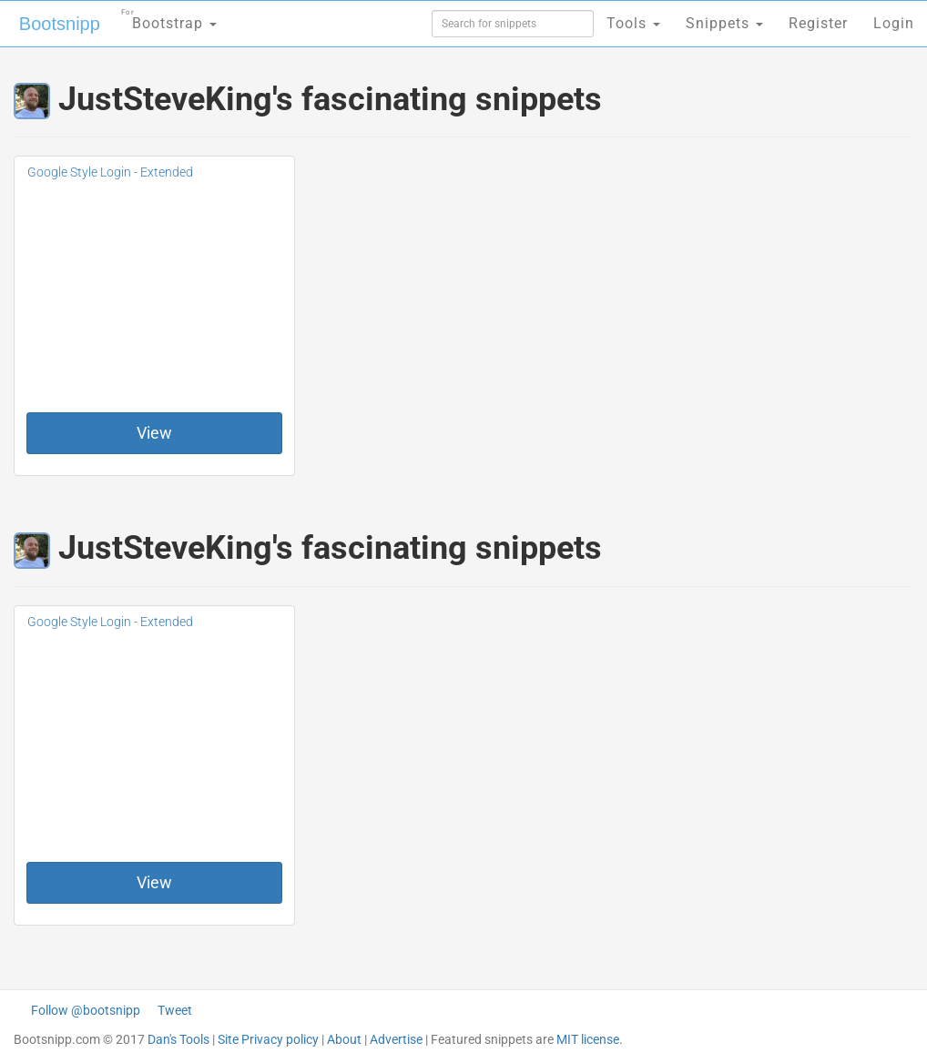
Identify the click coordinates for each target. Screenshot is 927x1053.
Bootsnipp (59, 24)
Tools (633, 23)
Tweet (175, 1010)
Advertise (396, 1039)
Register (818, 23)
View (154, 432)
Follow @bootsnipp (85, 1010)
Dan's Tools (178, 1039)
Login (893, 23)
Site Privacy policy (268, 1039)
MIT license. (589, 1039)
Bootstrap (169, 18)
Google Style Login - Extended (110, 172)
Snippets (724, 23)
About (344, 1039)
